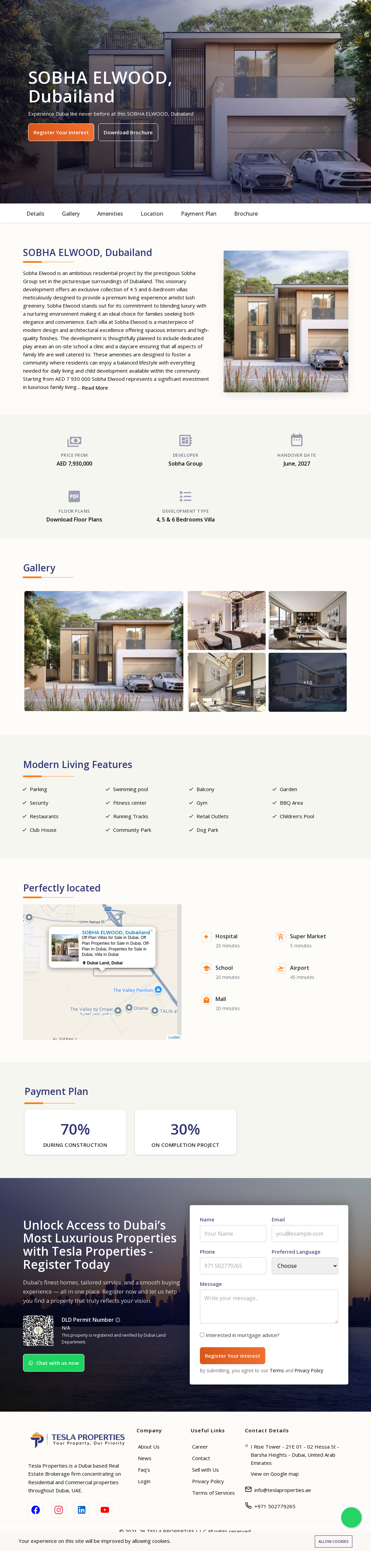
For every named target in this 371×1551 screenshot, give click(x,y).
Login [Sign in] (352, 15)
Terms (277, 1372)
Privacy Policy (309, 1372)
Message (211, 1285)
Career (200, 1448)
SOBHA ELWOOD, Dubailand (123, 975)
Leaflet (174, 1040)
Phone (207, 1253)
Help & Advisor (274, 15)
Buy (151, 15)
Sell (218, 15)
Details (35, 213)
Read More (95, 387)
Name (207, 1221)
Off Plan (195, 15)
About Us (149, 1448)
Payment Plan (199, 213)
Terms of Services (213, 1494)
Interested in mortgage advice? (243, 1336)
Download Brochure (128, 132)
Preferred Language (296, 1253)
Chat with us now (53, 1364)
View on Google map (275, 1475)
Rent (170, 15)
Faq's (144, 1471)
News (144, 1459)
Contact (201, 1459)
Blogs (238, 15)
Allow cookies (333, 1541)
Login (144, 1482)
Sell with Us (205, 1471)
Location (152, 213)
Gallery (71, 213)
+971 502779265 (274, 1508)
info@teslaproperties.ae (282, 1491)
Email (278, 1221)
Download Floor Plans (74, 522)
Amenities (110, 213)
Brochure (246, 213)
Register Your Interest (61, 132)
